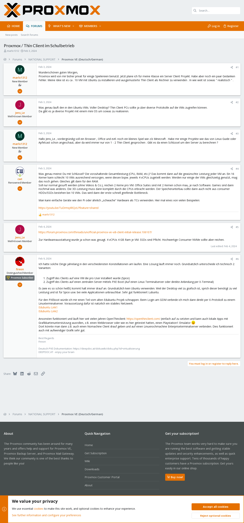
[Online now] (20, 175)
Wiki (87, 461)
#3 (236, 133)
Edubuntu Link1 (48, 307)
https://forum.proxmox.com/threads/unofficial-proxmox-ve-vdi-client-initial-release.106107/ (95, 232)
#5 (236, 227)
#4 (236, 168)
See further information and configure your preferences (46, 515)
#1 (236, 67)
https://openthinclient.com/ (144, 319)
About (89, 485)
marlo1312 (13, 51)
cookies (38, 509)
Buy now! (175, 477)
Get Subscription (96, 453)
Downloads (92, 469)
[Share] (231, 67)
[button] (73, 26)
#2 (236, 102)
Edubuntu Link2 (48, 311)
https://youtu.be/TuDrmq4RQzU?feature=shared (69, 208)
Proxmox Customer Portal (102, 477)
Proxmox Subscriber (22, 277)
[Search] (216, 10)
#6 (236, 259)
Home (89, 445)
